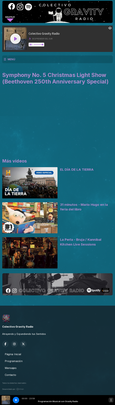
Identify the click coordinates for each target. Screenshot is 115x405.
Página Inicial (13, 354)
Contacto (10, 374)
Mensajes (10, 368)
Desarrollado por (13, 389)
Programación (14, 361)
